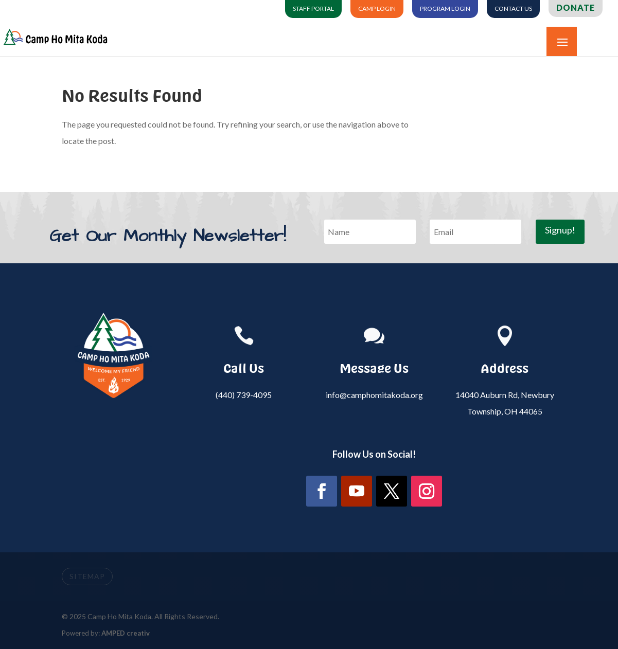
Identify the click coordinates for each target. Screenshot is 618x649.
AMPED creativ (125, 633)
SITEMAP (87, 576)
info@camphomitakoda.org (374, 395)
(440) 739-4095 (244, 395)
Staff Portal (313, 9)
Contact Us (513, 9)
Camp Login (377, 9)
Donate (575, 8)
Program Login (445, 9)
